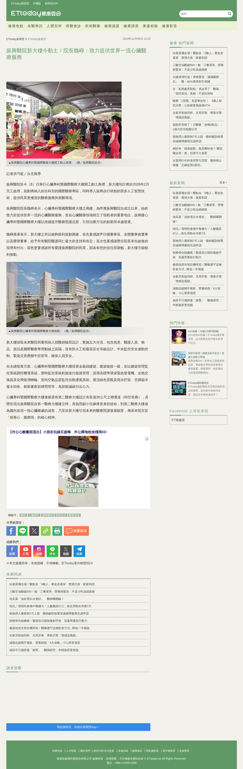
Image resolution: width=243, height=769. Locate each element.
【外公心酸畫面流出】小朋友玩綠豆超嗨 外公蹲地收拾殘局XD (57, 432)
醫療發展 (74, 515)
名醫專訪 (35, 26)
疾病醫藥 (92, 26)
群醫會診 (73, 26)
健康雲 (36, 13)
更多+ (223, 182)
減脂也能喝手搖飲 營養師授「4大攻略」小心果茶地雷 (44, 642)
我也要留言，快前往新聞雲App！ (78, 727)
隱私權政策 (152, 750)
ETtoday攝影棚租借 (198, 382)
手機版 (37, 3)
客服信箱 (123, 750)
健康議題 (112, 26)
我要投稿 (57, 750)
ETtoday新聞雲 (20, 3)
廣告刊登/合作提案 (103, 750)
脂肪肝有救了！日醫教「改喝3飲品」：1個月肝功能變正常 (198, 127)
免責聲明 (184, 750)
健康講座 (131, 26)
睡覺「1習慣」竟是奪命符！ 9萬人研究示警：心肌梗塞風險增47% (197, 103)
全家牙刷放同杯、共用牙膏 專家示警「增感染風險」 (44, 635)
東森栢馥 (150, 26)
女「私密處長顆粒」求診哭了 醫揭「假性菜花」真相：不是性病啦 (196, 91)
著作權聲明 (169, 750)
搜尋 (229, 13)
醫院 (23, 515)
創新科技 (61, 515)
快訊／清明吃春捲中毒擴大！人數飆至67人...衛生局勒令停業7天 (50, 606)
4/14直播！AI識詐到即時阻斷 (203, 331)
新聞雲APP (51, 3)
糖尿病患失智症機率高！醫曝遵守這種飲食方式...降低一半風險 (49, 628)
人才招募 (71, 750)
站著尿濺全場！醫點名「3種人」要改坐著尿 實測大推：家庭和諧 (52, 584)
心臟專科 (34, 515)
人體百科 (54, 26)
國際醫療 (47, 515)
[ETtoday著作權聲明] (76, 563)
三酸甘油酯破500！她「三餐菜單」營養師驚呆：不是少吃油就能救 (52, 591)
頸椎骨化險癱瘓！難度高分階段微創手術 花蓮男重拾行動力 (48, 620)
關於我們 (85, 750)
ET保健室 (178, 420)
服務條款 (137, 750)
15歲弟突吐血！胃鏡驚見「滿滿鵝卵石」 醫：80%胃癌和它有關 (196, 79)
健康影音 (169, 26)
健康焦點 (16, 26)
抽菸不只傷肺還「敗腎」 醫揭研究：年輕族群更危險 (44, 650)
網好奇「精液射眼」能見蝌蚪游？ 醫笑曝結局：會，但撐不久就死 (197, 151)
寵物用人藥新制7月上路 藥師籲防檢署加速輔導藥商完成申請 (49, 613)
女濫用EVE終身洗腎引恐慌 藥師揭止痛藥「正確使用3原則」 (197, 163)
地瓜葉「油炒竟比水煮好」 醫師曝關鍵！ (36, 598)
